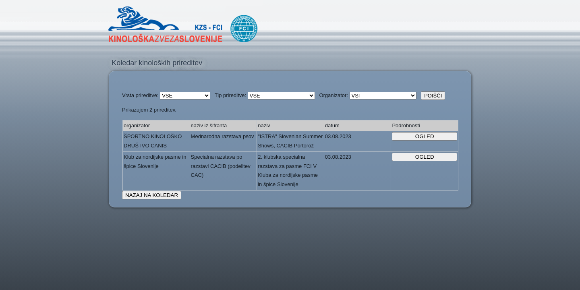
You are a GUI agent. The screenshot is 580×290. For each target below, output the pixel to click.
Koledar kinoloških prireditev (157, 63)
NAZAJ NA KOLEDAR (151, 195)
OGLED (424, 136)
